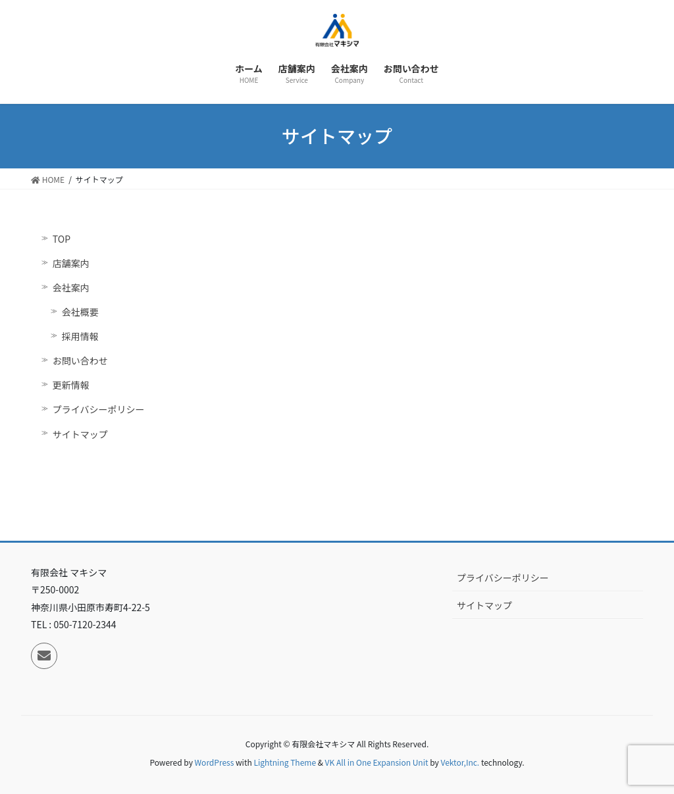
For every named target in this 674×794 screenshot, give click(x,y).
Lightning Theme (284, 762)
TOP (61, 238)
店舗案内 (71, 263)
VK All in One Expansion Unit (376, 762)
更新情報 (71, 384)
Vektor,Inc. (459, 762)
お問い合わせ (80, 360)
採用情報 (80, 336)
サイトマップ (80, 434)
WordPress (214, 762)
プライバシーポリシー (99, 409)
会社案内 (71, 287)
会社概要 (80, 311)
